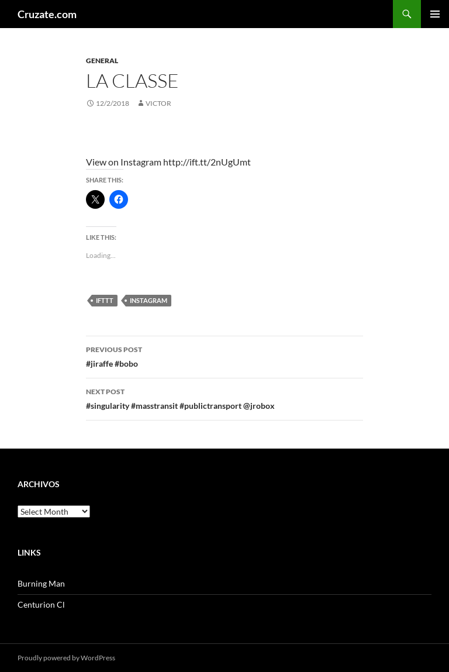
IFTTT (104, 300)
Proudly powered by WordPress (66, 657)
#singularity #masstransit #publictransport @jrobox (224, 398)
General (102, 60)
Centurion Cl (41, 604)
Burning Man (41, 583)
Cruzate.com (47, 14)
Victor (158, 103)
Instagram (148, 300)
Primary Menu (435, 14)
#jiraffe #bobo (224, 355)
